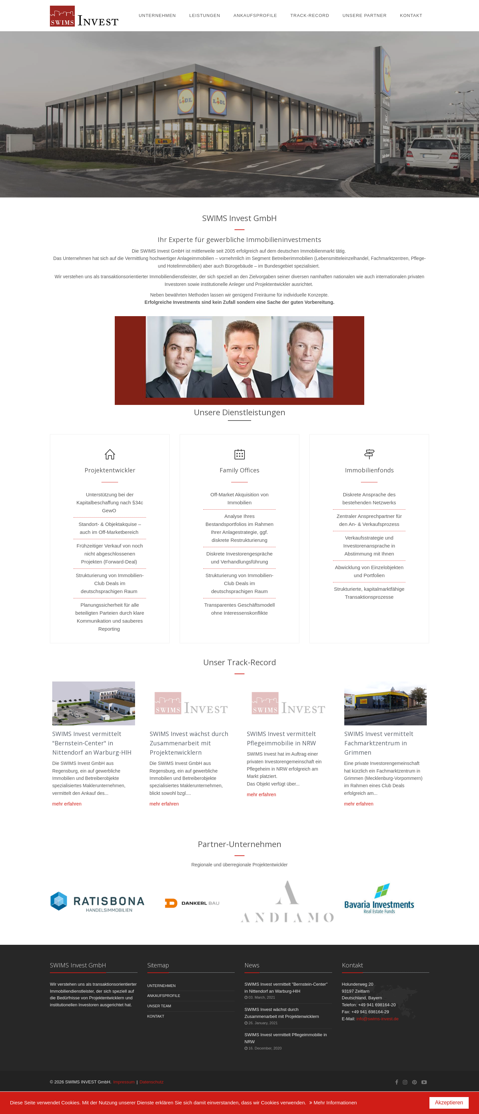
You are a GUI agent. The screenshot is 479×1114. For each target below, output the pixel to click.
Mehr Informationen (333, 1102)
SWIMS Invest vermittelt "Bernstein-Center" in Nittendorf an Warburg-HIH (91, 743)
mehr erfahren (66, 803)
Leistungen (204, 15)
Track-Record (309, 15)
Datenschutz (151, 1081)
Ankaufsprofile (255, 15)
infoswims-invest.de (378, 1018)
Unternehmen (157, 15)
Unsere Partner (365, 15)
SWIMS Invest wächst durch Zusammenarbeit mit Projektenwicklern (189, 743)
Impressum (124, 1081)
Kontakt (411, 15)
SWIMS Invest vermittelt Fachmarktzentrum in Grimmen (378, 743)
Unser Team (159, 1006)
